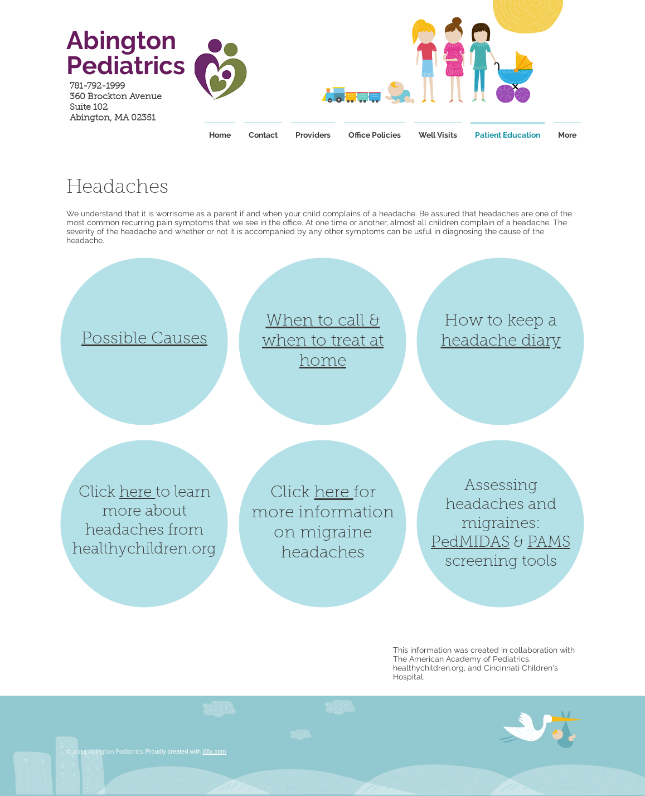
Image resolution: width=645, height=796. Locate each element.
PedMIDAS (470, 543)
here (137, 493)
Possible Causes (144, 339)
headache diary (501, 341)
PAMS (548, 543)
